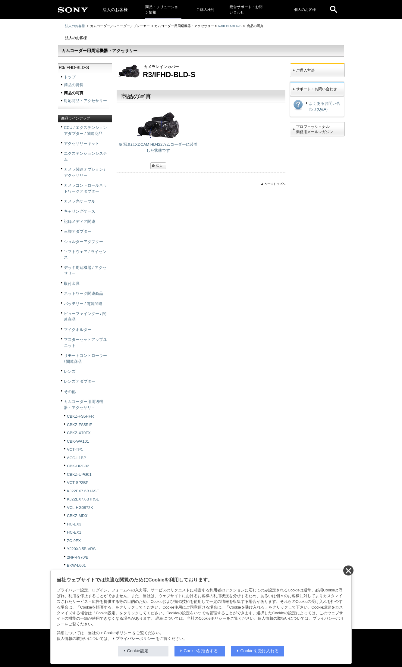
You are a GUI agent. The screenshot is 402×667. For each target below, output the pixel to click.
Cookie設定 (138, 650)
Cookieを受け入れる (259, 650)
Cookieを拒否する (201, 650)
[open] (333, 9)
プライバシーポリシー (135, 639)
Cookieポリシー (117, 633)
